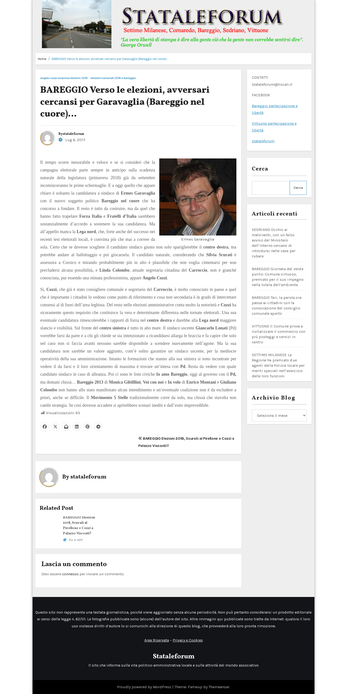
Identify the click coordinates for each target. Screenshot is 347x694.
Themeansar (218, 687)
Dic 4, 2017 (76, 540)
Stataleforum (173, 656)
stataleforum (73, 134)
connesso (70, 574)
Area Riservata (156, 640)
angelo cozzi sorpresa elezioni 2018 (64, 78)
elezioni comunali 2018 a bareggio (113, 78)
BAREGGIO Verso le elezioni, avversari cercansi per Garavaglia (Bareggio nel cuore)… (110, 59)
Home (42, 59)
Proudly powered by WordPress (144, 687)
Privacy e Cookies (188, 640)
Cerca (260, 169)
